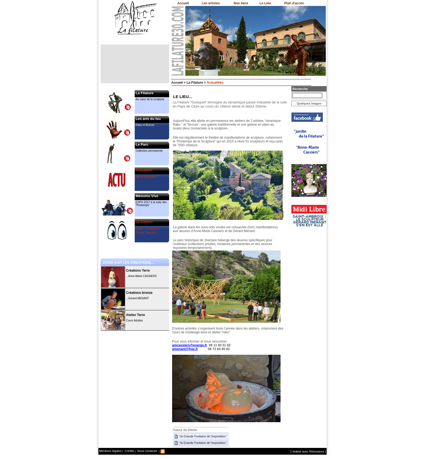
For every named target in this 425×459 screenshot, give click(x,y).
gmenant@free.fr (185, 349)
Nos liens (241, 3)
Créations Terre (138, 270)
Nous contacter (146, 451)
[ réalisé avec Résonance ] (308, 451)
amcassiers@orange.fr (189, 345)
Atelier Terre (135, 315)
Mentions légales (110, 451)
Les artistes (211, 3)
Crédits (129, 451)
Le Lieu (265, 3)
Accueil (183, 3)
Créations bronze (139, 293)
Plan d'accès (294, 3)
